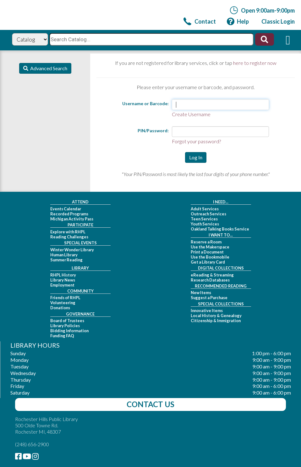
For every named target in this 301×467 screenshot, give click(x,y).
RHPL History (63, 274)
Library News (62, 279)
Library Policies (65, 325)
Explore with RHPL (67, 231)
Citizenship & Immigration (216, 320)
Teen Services (204, 218)
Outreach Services (208, 213)
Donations (60, 307)
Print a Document (207, 251)
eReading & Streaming (212, 274)
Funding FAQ (62, 335)
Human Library (64, 254)
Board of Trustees (67, 320)
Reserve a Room (206, 241)
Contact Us (150, 404)
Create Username (191, 114)
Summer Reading (66, 259)
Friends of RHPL (65, 297)
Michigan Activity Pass (71, 218)
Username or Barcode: (145, 103)
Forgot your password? (196, 141)
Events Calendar (65, 208)
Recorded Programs (69, 213)
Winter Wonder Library (72, 249)
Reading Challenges (69, 236)
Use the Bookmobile (210, 256)
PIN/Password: (153, 130)
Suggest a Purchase (209, 297)
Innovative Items (207, 310)
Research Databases (210, 279)
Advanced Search (47, 68)
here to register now (254, 63)
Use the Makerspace (210, 246)
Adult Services (205, 208)
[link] (199, 21)
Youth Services (205, 223)
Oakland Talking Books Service (220, 228)
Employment (62, 285)
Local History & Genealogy (216, 315)
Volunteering (62, 302)
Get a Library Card (208, 262)
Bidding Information (69, 330)
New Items (201, 292)
